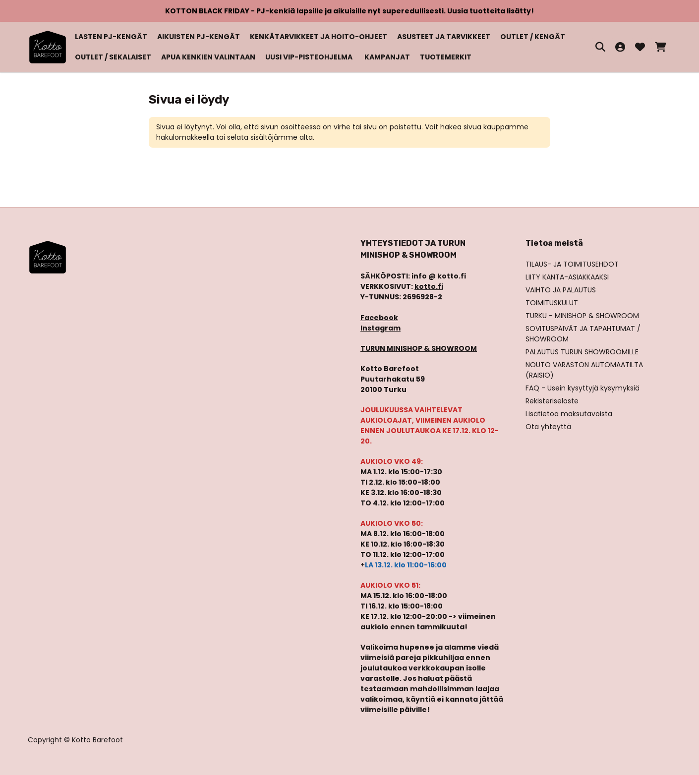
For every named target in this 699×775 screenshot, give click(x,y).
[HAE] (600, 47)
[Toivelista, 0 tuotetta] (640, 47)
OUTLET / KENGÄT (532, 37)
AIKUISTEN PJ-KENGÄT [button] (198, 37)
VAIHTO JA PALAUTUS (560, 290)
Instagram (380, 328)
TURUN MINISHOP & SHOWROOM (418, 348)
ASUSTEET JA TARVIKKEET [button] (443, 37)
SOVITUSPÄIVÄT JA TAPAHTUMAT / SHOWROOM (583, 334)
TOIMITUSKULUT (551, 303)
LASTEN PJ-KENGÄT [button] (111, 37)
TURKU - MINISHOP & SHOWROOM (582, 316)
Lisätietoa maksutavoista (568, 414)
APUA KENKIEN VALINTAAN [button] (208, 57)
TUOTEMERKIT (445, 57)
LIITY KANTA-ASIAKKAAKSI (567, 277)
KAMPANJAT (387, 57)
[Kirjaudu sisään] (620, 47)
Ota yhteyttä (548, 427)
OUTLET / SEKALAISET (113, 57)
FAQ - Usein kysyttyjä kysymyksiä (582, 388)
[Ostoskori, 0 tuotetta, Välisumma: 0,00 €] (660, 47)
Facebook (379, 318)
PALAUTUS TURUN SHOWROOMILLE (582, 352)
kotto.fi (428, 286)
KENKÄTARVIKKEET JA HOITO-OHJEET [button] (318, 37)
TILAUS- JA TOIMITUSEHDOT (572, 264)
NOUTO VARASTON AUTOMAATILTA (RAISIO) (584, 370)
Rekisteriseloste (552, 401)
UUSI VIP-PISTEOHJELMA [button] (308, 57)
